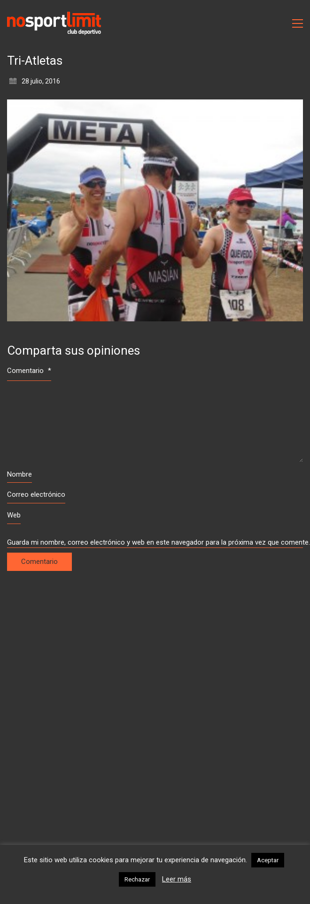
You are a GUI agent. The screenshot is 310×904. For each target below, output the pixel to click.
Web (14, 515)
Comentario (29, 370)
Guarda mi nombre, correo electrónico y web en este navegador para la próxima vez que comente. (155, 542)
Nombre (19, 474)
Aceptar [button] (268, 860)
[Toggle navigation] (297, 23)
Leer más (176, 879)
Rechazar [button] (137, 879)
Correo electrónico (36, 494)
